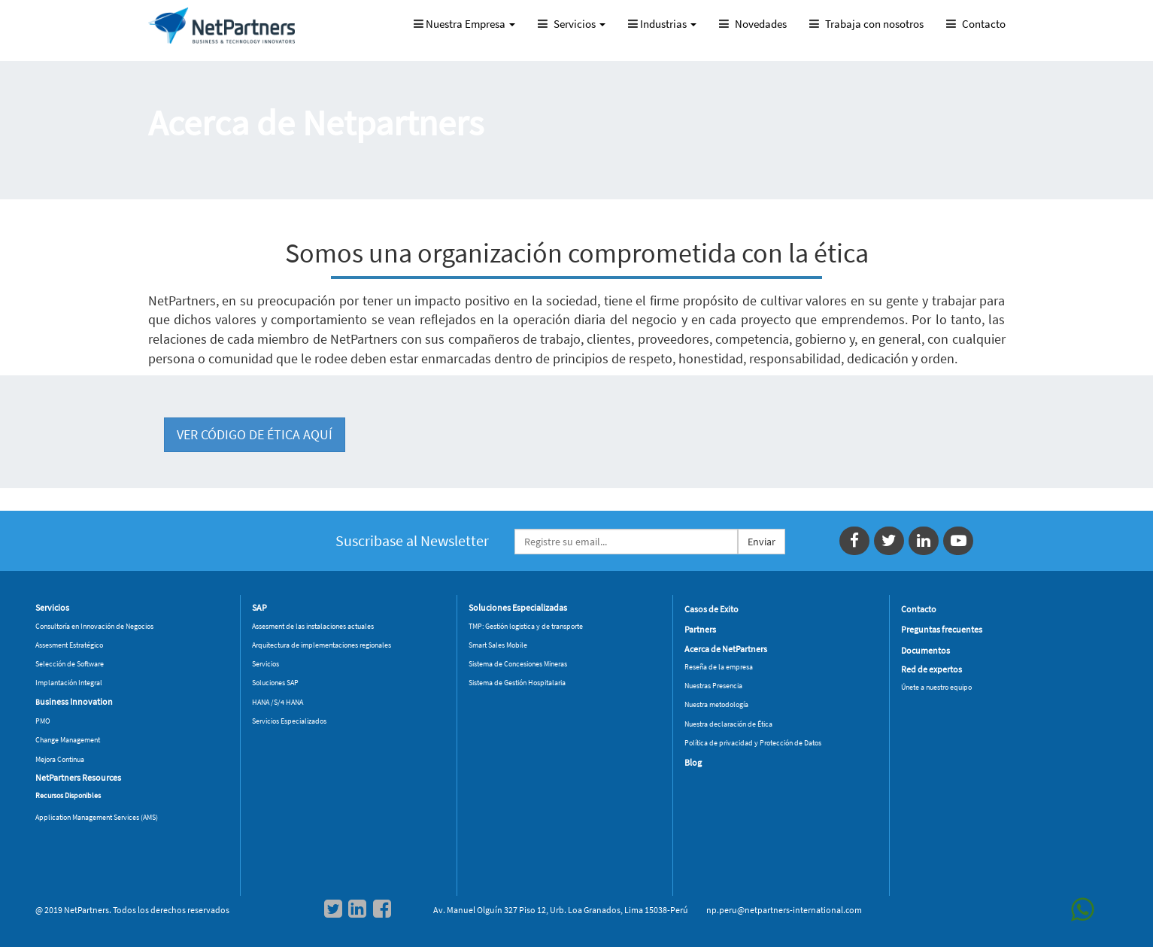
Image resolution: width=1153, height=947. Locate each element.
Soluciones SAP (275, 682)
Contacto (918, 609)
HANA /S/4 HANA (277, 702)
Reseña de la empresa (718, 667)
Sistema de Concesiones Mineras (518, 664)
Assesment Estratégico (69, 645)
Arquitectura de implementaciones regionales (321, 645)
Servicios (265, 664)
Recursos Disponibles (68, 795)
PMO (42, 721)
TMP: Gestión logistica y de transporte (526, 626)
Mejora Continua (59, 759)
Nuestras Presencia (713, 686)
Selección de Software (69, 664)
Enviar (761, 541)
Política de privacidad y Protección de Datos (752, 743)
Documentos (925, 650)
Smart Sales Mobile (498, 645)
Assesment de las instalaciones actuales (313, 626)
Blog (693, 762)
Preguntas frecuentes (941, 629)
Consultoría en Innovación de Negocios (94, 626)
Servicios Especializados (289, 721)
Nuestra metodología (716, 704)
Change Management (67, 740)
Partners (700, 629)
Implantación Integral (68, 682)
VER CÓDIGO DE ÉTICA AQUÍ (254, 434)
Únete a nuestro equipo (936, 687)
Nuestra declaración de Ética (728, 724)
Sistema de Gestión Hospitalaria (517, 682)
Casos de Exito (711, 609)
